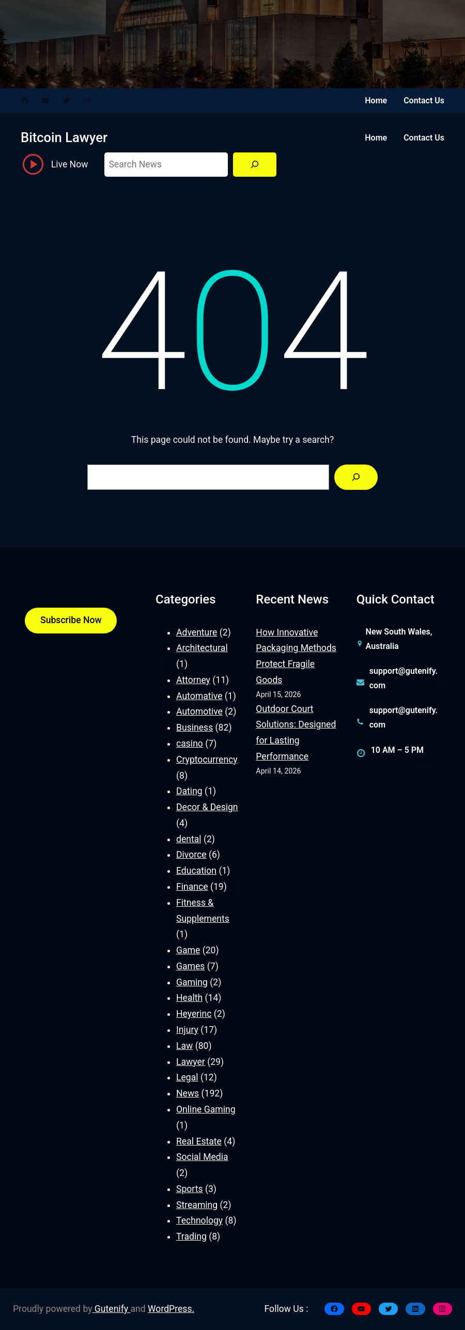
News (187, 1093)
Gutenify (111, 1309)
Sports (189, 1189)
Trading (191, 1236)
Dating (189, 791)
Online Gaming (206, 1109)
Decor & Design (207, 807)
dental (189, 839)
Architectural (202, 648)
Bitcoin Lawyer (64, 137)
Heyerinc (193, 1014)
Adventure (196, 632)
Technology (199, 1220)
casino (189, 743)
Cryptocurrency (207, 759)
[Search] (254, 164)
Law (184, 1046)
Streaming (197, 1205)
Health (189, 998)
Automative (199, 696)
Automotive (199, 711)
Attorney (193, 680)
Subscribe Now (70, 620)
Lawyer (190, 1062)
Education (196, 870)
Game (188, 950)
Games (190, 966)
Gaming (192, 982)
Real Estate (199, 1141)
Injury (187, 1030)
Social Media (202, 1157)
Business (194, 727)
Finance (192, 886)
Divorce (191, 854)
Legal (187, 1077)
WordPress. (171, 1309)
